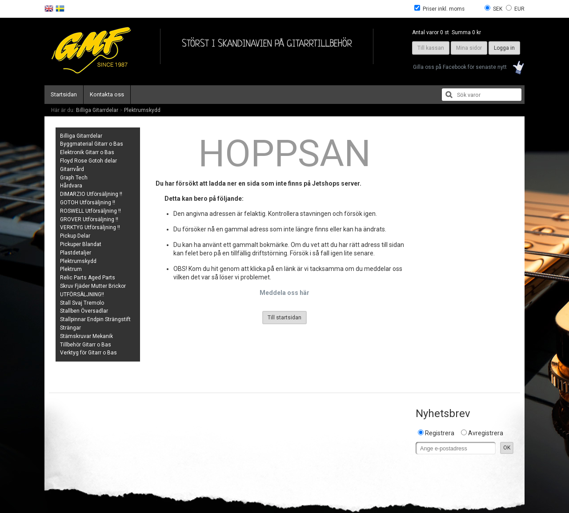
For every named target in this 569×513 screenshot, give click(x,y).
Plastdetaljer (75, 253)
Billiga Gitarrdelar (97, 110)
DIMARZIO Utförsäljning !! (91, 194)
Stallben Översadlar (84, 311)
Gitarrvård (72, 169)
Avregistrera (485, 433)
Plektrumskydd (142, 110)
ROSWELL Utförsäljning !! (90, 211)
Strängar (70, 328)
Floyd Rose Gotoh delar (88, 161)
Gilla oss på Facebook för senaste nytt (460, 67)
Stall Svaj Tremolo (82, 303)
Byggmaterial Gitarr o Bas (91, 144)
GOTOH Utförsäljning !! (87, 202)
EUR (519, 9)
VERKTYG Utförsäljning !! (90, 227)
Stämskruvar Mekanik (86, 336)
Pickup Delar (75, 236)
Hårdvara (71, 186)
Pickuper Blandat (80, 244)
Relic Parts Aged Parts (87, 277)
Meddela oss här (284, 292)
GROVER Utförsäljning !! (89, 219)
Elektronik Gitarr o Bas (87, 152)
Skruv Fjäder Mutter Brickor (93, 286)
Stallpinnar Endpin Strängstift (95, 319)
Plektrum (71, 269)
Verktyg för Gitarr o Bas (88, 353)
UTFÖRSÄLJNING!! (82, 294)
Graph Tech (74, 178)
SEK (497, 9)
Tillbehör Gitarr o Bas (85, 345)
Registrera (439, 433)
